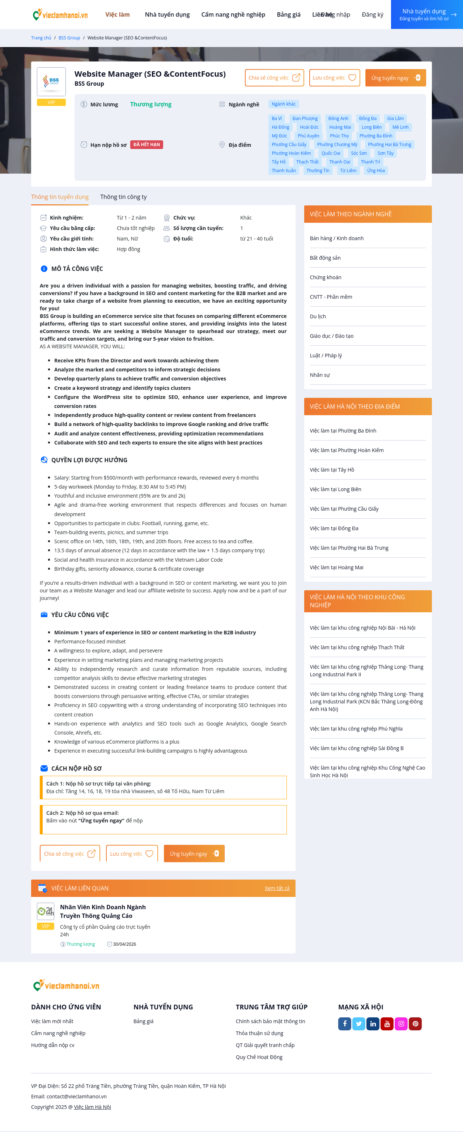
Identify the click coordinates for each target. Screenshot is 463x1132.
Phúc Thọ (339, 136)
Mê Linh (400, 127)
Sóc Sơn (359, 153)
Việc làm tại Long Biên (336, 489)
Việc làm (123, 14)
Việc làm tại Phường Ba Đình (343, 430)
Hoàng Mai (340, 127)
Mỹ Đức (279, 136)
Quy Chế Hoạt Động (259, 1058)
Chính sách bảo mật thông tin (270, 1022)
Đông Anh (338, 118)
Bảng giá (287, 14)
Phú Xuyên (308, 136)
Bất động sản (325, 257)
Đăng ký (371, 14)
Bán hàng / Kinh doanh (337, 238)
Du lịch (318, 316)
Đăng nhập (334, 14)
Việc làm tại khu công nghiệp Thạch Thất (357, 647)
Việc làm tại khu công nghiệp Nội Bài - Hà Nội (363, 627)
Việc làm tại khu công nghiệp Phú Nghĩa (356, 728)
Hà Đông (280, 127)
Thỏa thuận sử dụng (259, 1034)
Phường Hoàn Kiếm (291, 153)
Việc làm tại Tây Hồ (332, 469)
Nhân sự (320, 374)
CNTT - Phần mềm (331, 296)
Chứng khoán (325, 277)
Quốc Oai (331, 153)
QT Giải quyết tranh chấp (265, 1046)
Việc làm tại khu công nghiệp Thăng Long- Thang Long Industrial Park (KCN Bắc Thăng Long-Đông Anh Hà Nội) (367, 701)
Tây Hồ (278, 162)
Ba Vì (277, 118)
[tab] (60, 196)
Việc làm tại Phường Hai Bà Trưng (349, 547)
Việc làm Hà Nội (92, 1108)
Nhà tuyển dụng (169, 14)
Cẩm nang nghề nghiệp (233, 14)
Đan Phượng (305, 118)
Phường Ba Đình (376, 136)
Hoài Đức (309, 127)
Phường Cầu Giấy (289, 144)
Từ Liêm (348, 170)
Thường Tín (318, 170)
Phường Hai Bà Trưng (389, 144)
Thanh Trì (370, 162)
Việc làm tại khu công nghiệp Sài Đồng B (357, 748)
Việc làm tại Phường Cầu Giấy (344, 508)
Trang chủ (41, 38)
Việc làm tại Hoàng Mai (337, 567)
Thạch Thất (308, 162)
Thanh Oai (340, 162)
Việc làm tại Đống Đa (334, 528)
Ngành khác (284, 104)
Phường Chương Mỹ (337, 144)
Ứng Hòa (376, 170)
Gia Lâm (395, 118)
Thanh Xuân (284, 170)
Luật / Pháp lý (326, 355)
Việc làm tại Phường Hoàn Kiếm (347, 450)
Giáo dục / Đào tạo (332, 335)
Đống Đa (368, 118)
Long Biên (372, 127)
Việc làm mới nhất (52, 1022)
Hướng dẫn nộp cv (52, 1046)
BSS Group (69, 38)
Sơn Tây (386, 153)
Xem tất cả (277, 889)
